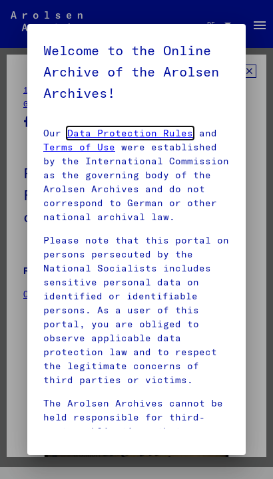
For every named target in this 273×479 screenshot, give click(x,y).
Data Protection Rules (130, 133)
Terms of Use (79, 147)
